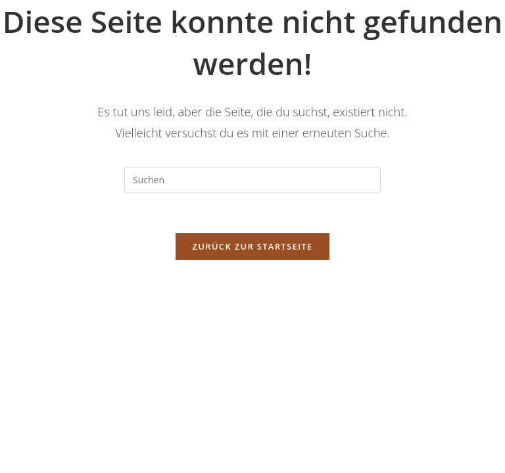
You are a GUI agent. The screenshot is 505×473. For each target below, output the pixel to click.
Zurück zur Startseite (253, 246)
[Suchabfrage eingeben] (252, 180)
